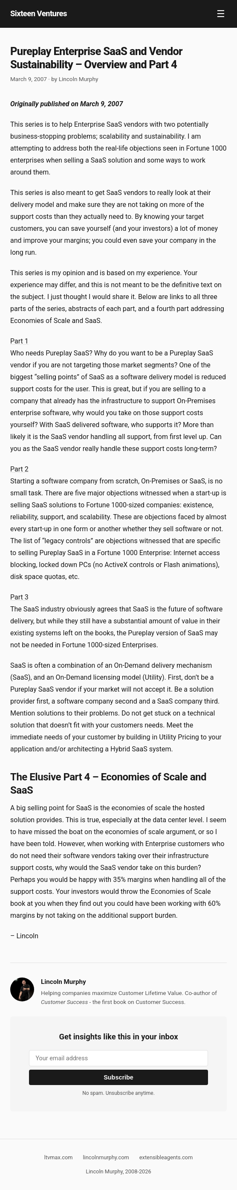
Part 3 (19, 597)
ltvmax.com (58, 1157)
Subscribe (118, 1077)
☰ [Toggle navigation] (221, 14)
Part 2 (19, 469)
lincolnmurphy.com (106, 1157)
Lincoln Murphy (78, 79)
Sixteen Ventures (38, 13)
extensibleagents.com (166, 1157)
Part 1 (19, 341)
